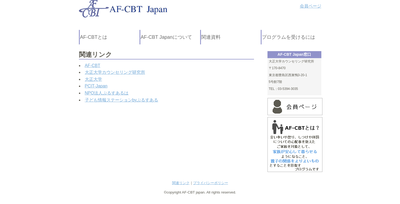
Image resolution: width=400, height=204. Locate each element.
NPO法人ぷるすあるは (107, 93)
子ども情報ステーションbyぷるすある (121, 100)
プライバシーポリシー (210, 183)
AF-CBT (92, 65)
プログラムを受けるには (288, 37)
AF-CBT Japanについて (166, 37)
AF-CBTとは (93, 37)
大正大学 (93, 79)
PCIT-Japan (96, 86)
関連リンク (181, 183)
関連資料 (211, 37)
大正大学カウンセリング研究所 (115, 72)
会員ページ (310, 6)
